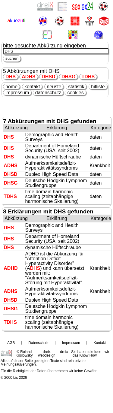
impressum (17, 92)
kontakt (32, 86)
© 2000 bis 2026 (14, 377)
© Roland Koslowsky (24, 353)
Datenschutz (38, 343)
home (11, 86)
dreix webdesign (46, 353)
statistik (76, 86)
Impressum (71, 343)
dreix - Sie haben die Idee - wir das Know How (84, 353)
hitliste (98, 86)
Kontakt (99, 343)
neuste (54, 86)
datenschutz (48, 92)
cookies (75, 92)
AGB (11, 343)
